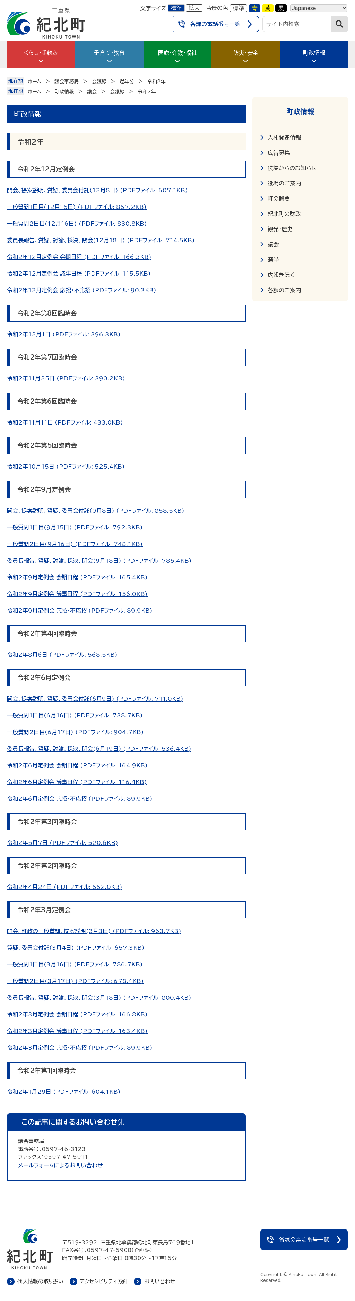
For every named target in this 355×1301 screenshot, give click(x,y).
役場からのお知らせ (292, 168)
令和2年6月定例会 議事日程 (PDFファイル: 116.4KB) (77, 782)
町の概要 (279, 198)
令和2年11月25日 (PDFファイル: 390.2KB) (66, 378)
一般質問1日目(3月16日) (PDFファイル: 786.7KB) (75, 964)
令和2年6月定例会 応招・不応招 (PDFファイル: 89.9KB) (80, 798)
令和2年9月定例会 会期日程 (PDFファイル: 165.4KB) (77, 577)
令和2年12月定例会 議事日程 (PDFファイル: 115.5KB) (79, 273)
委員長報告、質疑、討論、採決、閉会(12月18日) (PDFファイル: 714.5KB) (101, 240)
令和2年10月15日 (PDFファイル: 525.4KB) (66, 466)
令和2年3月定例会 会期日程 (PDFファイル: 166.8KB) (77, 1014)
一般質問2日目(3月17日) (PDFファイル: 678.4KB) (75, 981)
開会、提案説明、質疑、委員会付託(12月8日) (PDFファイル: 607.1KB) (97, 190)
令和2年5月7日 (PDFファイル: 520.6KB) (62, 843)
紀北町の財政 (284, 214)
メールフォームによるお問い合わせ (60, 1165)
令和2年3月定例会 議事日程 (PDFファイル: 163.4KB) (77, 1031)
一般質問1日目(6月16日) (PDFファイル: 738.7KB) (75, 715)
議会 (273, 244)
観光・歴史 (280, 229)
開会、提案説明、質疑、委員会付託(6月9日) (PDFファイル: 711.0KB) (95, 699)
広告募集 (279, 153)
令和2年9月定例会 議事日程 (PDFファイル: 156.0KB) (77, 594)
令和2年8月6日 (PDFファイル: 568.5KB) (62, 654)
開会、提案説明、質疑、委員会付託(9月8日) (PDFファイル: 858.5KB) (95, 510)
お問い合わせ (159, 1281)
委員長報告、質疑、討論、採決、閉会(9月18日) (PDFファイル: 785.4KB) (99, 560)
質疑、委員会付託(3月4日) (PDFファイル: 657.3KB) (76, 947)
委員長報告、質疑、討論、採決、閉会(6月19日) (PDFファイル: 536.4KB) (99, 749)
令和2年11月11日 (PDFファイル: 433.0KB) (65, 422)
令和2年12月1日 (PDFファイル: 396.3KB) (64, 334)
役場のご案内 (284, 183)
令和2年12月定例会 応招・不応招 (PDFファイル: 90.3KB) (81, 290)
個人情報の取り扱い (40, 1281)
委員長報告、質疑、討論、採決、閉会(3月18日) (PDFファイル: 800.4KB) (99, 997)
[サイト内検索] (296, 24)
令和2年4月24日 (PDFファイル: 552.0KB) (64, 887)
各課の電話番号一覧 (215, 24)
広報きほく (281, 275)
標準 (176, 8)
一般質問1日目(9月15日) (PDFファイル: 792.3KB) (75, 527)
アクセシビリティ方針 (104, 1281)
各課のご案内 (284, 290)
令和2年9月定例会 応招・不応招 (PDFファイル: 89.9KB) (80, 610)
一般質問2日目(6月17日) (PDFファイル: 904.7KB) (75, 732)
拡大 (194, 8)
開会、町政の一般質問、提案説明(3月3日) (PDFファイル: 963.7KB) (94, 931)
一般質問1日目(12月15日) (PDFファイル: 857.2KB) (77, 207)
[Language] (318, 8)
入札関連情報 (284, 137)
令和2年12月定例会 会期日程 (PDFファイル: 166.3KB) (79, 257)
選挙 (273, 259)
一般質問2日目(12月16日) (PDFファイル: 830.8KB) (77, 223)
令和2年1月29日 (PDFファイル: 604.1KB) (64, 1091)
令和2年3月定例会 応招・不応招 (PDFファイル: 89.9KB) (80, 1047)
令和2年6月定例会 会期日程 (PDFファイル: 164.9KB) (77, 765)
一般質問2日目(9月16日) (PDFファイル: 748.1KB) (75, 544)
